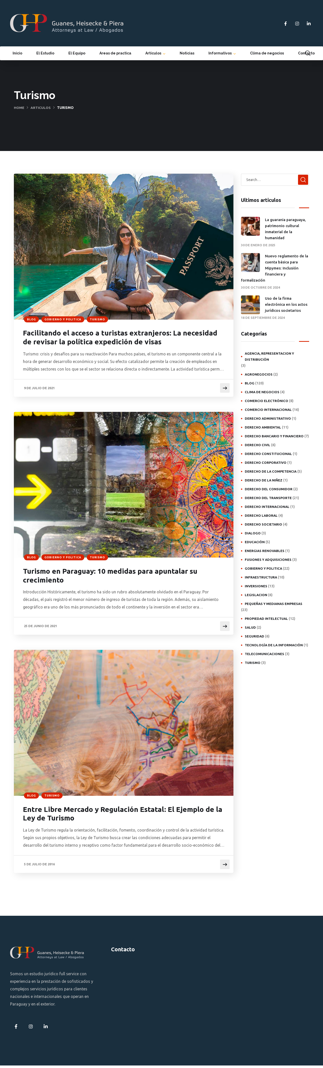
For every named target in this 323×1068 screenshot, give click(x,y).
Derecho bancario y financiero (274, 436)
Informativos (220, 53)
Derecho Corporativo (265, 462)
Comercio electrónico (266, 401)
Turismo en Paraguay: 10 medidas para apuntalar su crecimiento (116, 577)
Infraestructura (261, 577)
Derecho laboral (261, 515)
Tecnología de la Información (274, 645)
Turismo (97, 319)
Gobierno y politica (62, 319)
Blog (31, 319)
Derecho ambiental (263, 427)
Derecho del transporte (268, 498)
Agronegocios (259, 374)
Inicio (17, 53)
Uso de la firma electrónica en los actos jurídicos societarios (286, 304)
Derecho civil (257, 445)
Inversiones (256, 586)
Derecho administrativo (268, 418)
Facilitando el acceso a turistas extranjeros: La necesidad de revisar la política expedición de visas (116, 338)
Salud (250, 627)
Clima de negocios (267, 53)
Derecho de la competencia (271, 471)
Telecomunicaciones (264, 654)
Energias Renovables (264, 551)
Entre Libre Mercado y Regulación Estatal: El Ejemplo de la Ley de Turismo (119, 816)
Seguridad (254, 636)
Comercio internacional (268, 409)
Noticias (187, 53)
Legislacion (256, 595)
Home (19, 108)
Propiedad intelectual (266, 618)
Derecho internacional (267, 506)
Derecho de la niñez (263, 480)
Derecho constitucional (268, 453)
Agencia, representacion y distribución (269, 356)
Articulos (41, 108)
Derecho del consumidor (268, 489)
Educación (255, 542)
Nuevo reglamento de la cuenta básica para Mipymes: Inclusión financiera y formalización (274, 268)
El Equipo (76, 53)
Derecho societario (263, 524)
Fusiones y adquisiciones (268, 559)
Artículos (153, 53)
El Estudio (45, 53)
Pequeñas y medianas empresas (273, 603)
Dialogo (253, 533)
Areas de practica (115, 53)
